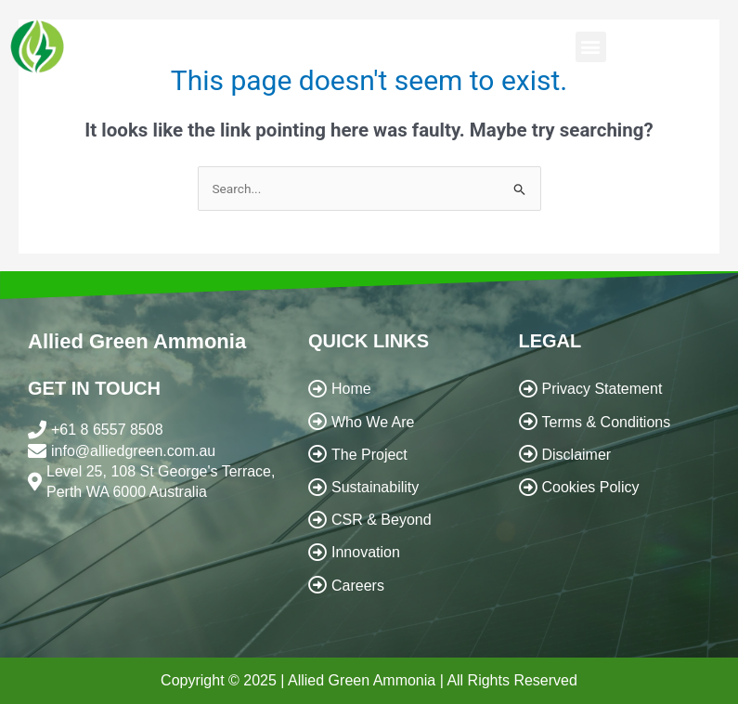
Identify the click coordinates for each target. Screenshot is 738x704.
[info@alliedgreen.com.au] (159, 451)
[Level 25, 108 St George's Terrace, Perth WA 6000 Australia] (159, 482)
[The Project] (397, 454)
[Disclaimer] (615, 454)
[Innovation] (397, 552)
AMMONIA (110, 55)
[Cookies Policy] (615, 487)
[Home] (397, 388)
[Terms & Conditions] (615, 422)
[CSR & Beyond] (397, 519)
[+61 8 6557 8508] (159, 430)
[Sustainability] (397, 487)
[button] (591, 47)
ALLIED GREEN (148, 38)
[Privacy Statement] (615, 388)
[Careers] (397, 585)
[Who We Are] (397, 422)
